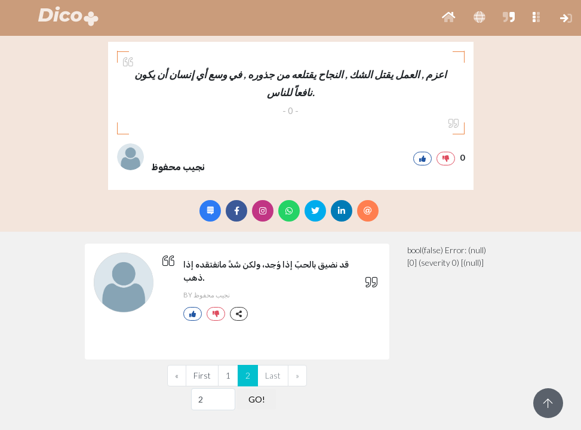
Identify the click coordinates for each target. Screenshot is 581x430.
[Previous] (176, 375)
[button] (449, 18)
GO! (256, 399)
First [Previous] (202, 375)
